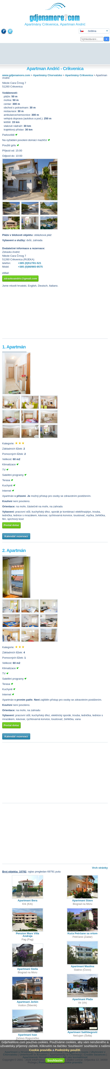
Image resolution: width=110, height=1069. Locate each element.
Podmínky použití (67, 1050)
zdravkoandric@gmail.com (20, 278)
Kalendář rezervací (16, 536)
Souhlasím (55, 1060)
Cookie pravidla (40, 1050)
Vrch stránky (100, 867)
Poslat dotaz (11, 525)
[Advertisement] (55, 54)
